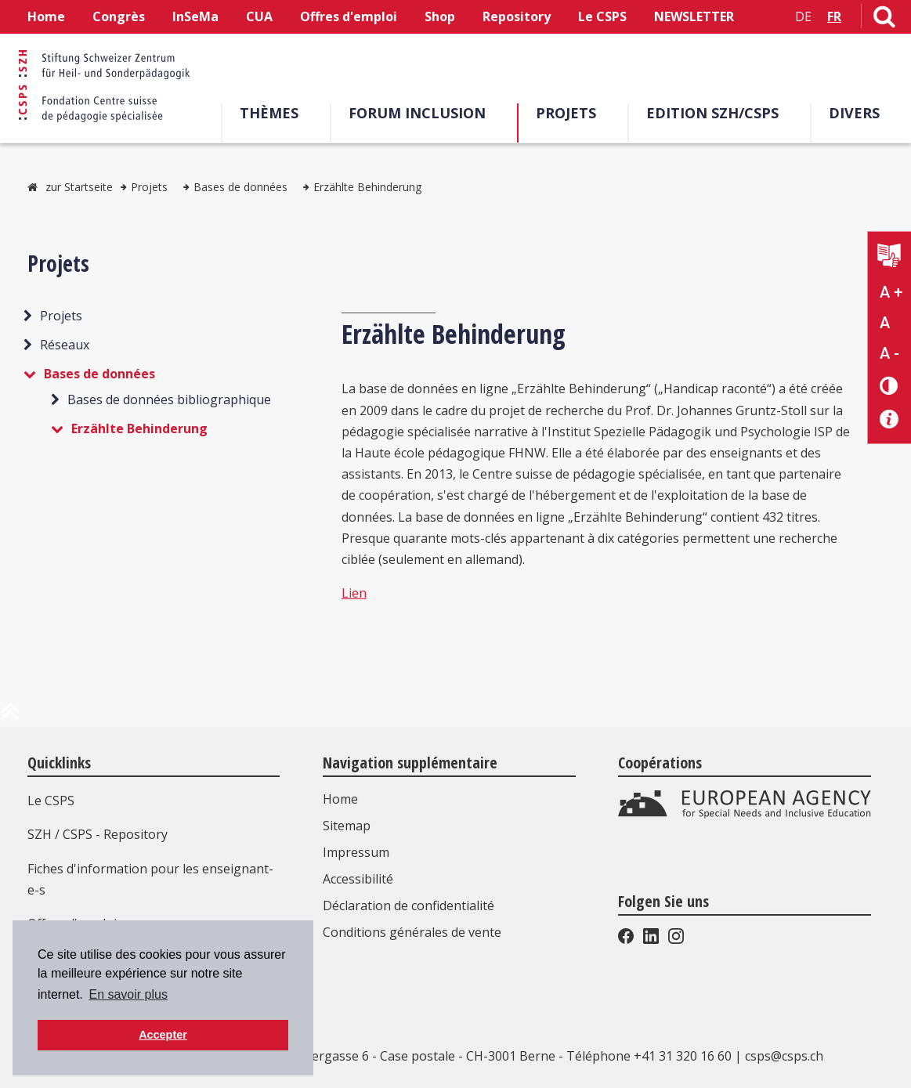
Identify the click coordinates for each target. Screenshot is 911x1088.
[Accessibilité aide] (889, 419)
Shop (440, 16)
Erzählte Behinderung (367, 186)
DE (803, 16)
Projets (566, 112)
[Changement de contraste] (889, 384)
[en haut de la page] (10, 717)
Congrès (118, 16)
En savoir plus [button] (128, 994)
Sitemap (347, 825)
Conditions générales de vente (412, 932)
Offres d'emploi (348, 16)
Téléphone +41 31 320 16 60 (649, 1056)
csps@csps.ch (784, 1056)
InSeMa (195, 16)
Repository (517, 16)
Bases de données (240, 186)
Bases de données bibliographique (169, 399)
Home (46, 16)
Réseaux (64, 344)
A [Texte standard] (885, 322)
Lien (354, 593)
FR (834, 16)
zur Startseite (79, 186)
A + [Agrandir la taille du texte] (891, 292)
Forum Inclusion (417, 112)
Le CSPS (602, 16)
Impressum (356, 852)
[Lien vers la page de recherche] (884, 19)
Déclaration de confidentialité (408, 905)
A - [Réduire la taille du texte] (889, 353)
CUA (259, 16)
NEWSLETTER (694, 16)
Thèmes (269, 112)
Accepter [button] (163, 1034)
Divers (854, 112)
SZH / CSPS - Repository (97, 834)
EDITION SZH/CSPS (712, 112)
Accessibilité (358, 878)
